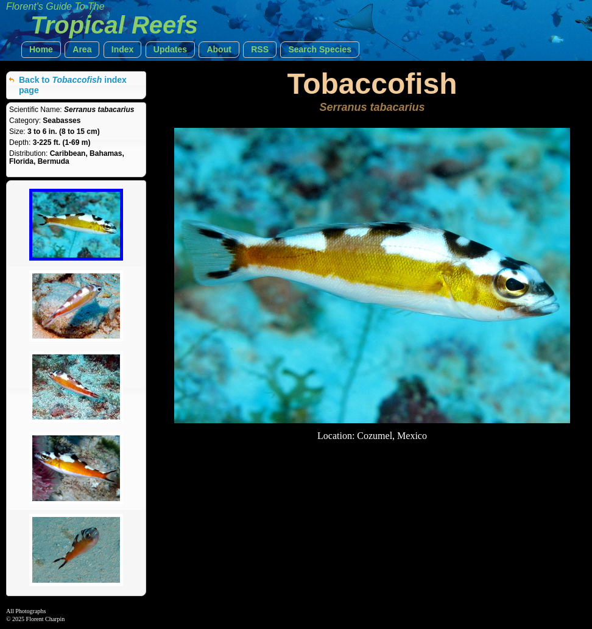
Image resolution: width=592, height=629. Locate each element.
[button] (41, 49)
